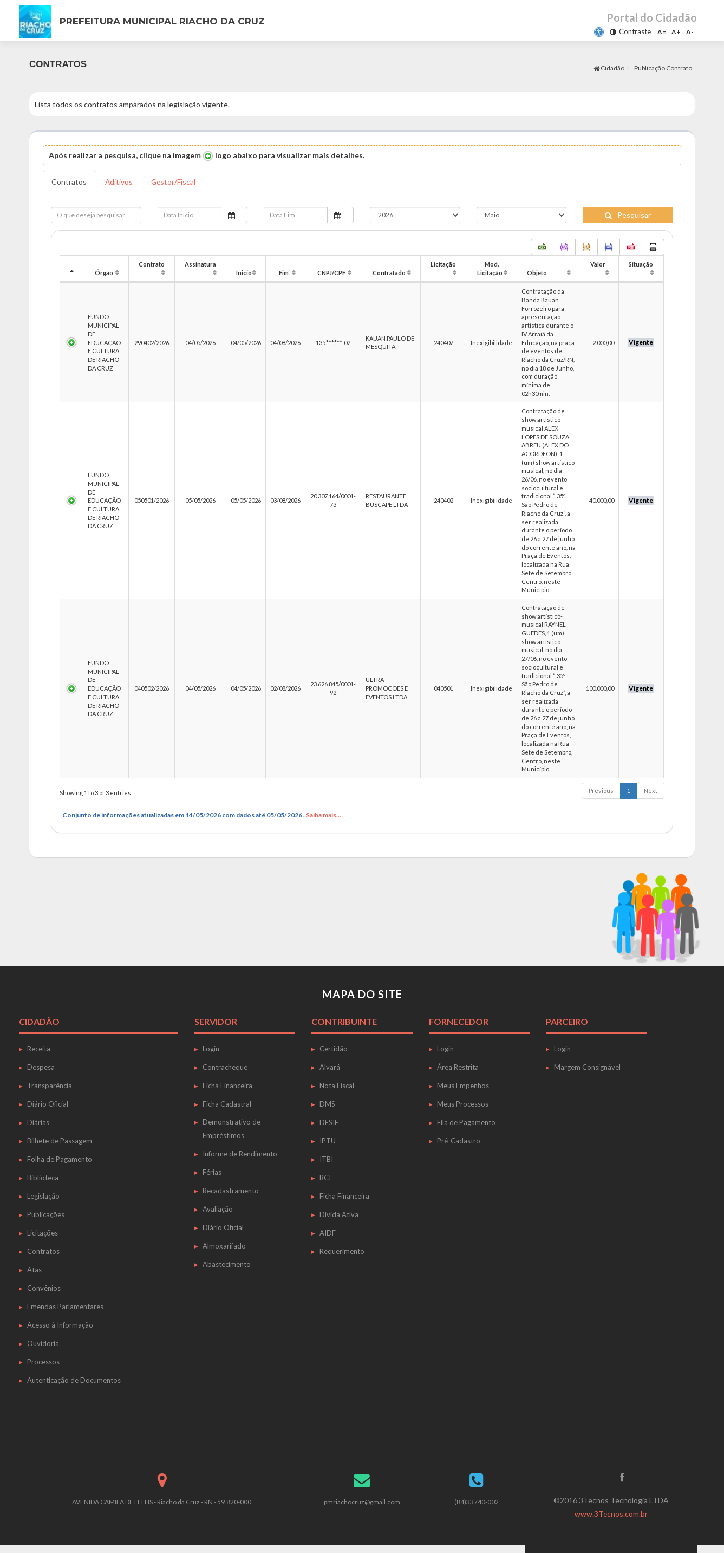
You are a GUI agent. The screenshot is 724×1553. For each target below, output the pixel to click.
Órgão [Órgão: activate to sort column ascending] (104, 272)
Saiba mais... (323, 815)
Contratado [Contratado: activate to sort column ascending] (389, 272)
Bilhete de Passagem (59, 1140)
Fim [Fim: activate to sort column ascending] (284, 272)
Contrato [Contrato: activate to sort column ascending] (152, 264)
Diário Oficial (47, 1104)
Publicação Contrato (663, 68)
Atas (34, 1269)
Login (211, 1048)
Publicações (45, 1214)
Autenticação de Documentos (74, 1380)
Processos (43, 1361)
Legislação (43, 1196)
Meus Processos (462, 1104)
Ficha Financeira (227, 1085)
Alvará (329, 1067)
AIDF (327, 1233)
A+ (676, 32)
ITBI (326, 1159)
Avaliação (218, 1209)
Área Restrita (458, 1067)
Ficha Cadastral (227, 1104)
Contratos (69, 181)
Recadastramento (231, 1190)
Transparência (49, 1085)
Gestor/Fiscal (174, 181)
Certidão (333, 1048)
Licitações (42, 1233)
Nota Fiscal (336, 1085)
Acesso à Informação (60, 1325)
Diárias (38, 1122)
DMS (327, 1104)
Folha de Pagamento (59, 1159)
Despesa (41, 1067)
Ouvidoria (43, 1343)
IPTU (327, 1140)
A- (690, 32)
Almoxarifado (224, 1246)
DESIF (328, 1122)
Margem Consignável (587, 1067)
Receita (38, 1048)
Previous (601, 790)
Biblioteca (42, 1177)
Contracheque (225, 1067)
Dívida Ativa (338, 1214)
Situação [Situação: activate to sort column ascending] (641, 264)
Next (650, 790)
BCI (325, 1177)
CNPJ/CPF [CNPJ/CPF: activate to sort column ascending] (331, 272)
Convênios (44, 1288)
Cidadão (608, 68)
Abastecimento (227, 1264)
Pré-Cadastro (458, 1140)
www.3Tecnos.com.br (611, 1513)
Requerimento (341, 1251)
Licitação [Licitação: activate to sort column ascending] (443, 264)
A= (661, 32)
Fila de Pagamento (466, 1122)
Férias (212, 1172)
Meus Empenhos (463, 1085)
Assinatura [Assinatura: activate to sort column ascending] (200, 264)
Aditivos (119, 181)
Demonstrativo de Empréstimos (231, 1128)
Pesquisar (628, 214)
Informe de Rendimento (240, 1153)
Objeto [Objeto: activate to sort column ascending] (537, 272)
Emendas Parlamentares (65, 1306)
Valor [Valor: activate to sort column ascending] (597, 264)
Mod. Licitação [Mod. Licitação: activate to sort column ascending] (490, 268)
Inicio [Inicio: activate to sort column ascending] (244, 272)
